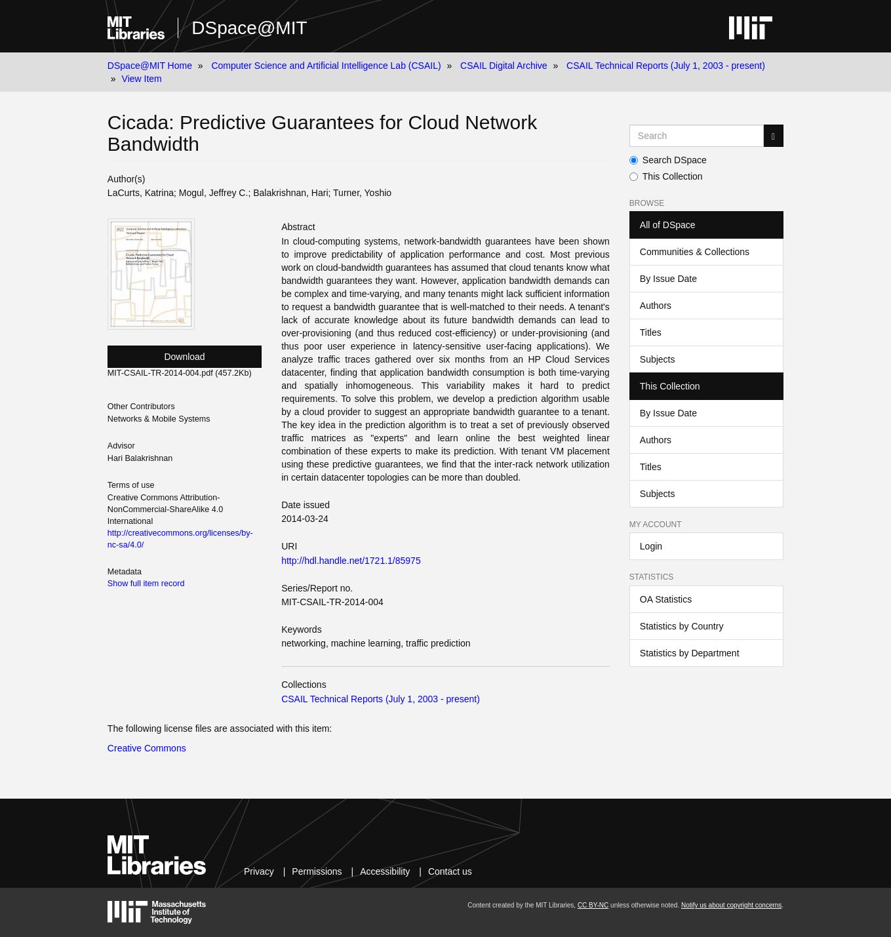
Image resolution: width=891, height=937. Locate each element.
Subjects (657, 359)
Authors (655, 305)
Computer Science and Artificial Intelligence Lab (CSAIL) (326, 65)
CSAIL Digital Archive (503, 65)
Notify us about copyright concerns (731, 905)
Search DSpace (668, 160)
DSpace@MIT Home (150, 65)
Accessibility (385, 871)
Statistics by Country (682, 626)
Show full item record (146, 583)
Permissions (317, 871)
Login (651, 546)
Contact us (450, 871)
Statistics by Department (690, 653)
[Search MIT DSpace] (696, 136)
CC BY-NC (593, 905)
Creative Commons (147, 748)
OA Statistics (666, 599)
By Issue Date (668, 278)
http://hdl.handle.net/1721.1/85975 (351, 560)
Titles (651, 332)
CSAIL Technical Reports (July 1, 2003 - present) (665, 65)
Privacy (259, 871)
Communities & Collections (694, 252)
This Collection (666, 176)
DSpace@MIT (249, 28)
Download (184, 356)
